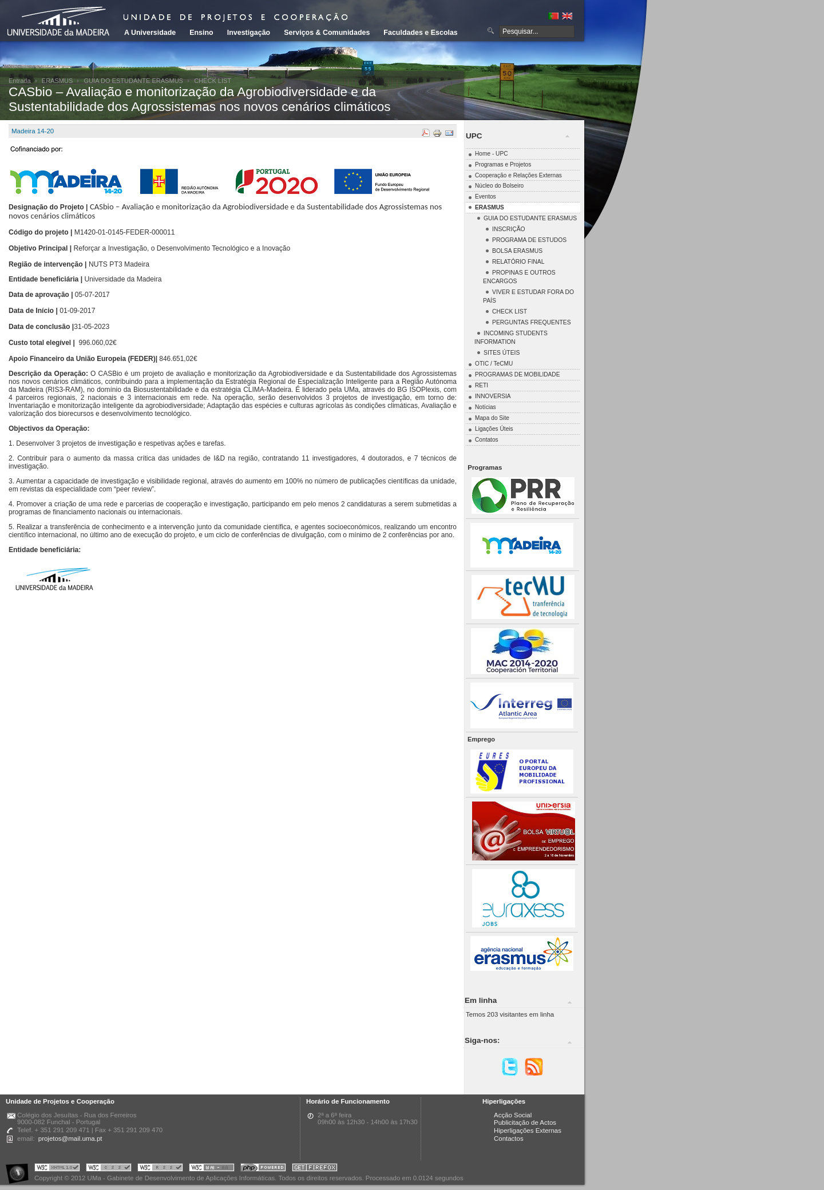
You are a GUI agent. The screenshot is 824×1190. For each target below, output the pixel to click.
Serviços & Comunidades (327, 33)
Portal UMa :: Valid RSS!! (160, 1169)
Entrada (20, 80)
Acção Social (513, 1115)
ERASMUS (57, 80)
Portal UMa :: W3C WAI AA (212, 1169)
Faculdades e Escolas (420, 33)
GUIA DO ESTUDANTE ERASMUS (133, 80)
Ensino (201, 33)
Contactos (509, 1138)
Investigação (248, 33)
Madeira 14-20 (32, 131)
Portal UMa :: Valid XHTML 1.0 (57, 1169)
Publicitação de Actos (525, 1122)
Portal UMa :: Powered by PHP (263, 1169)
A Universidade (150, 33)
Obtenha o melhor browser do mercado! (315, 1169)
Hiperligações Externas (527, 1130)
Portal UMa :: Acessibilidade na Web (20, 1169)
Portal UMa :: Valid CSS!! (109, 1169)
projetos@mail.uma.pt (70, 1138)
